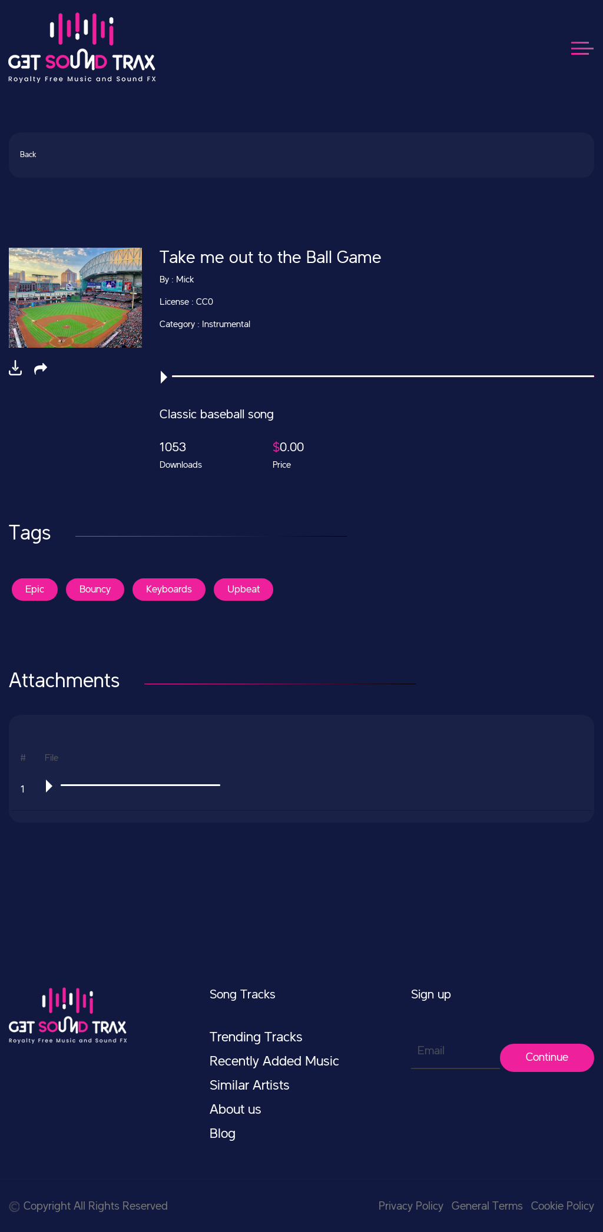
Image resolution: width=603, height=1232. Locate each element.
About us (235, 1110)
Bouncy (95, 589)
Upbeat (243, 589)
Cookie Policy (562, 1207)
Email (431, 1051)
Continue (547, 1058)
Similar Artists (250, 1086)
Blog (223, 1134)
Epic (34, 589)
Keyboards (169, 589)
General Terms (487, 1207)
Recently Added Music (274, 1062)
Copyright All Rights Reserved (88, 1207)
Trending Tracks (256, 1038)
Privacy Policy (411, 1207)
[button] (40, 369)
